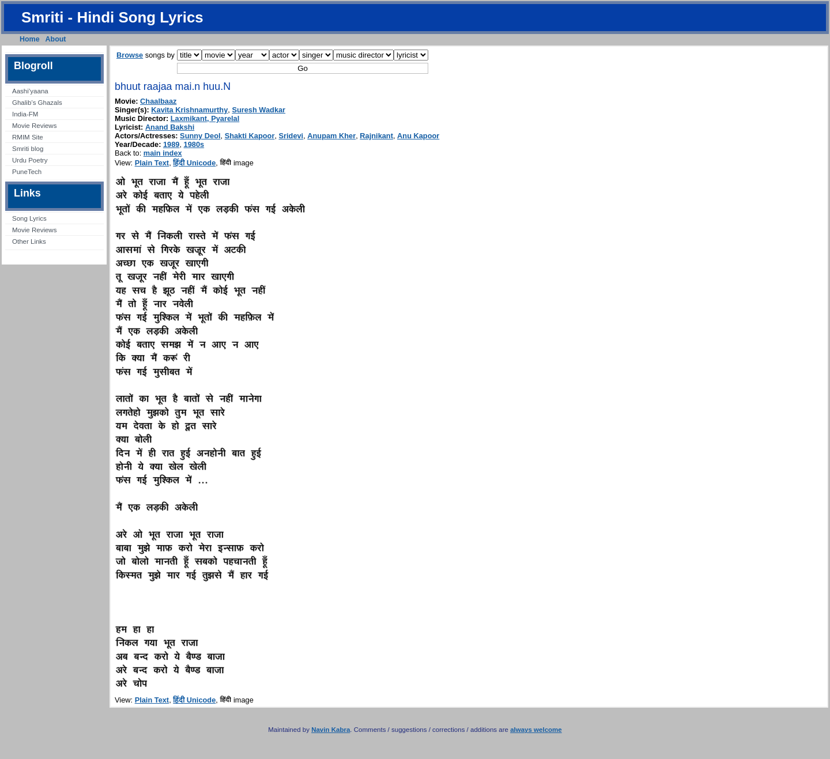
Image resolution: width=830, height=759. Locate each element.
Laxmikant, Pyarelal (205, 118)
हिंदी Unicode (194, 162)
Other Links (29, 241)
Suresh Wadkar (258, 109)
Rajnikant (376, 135)
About (56, 39)
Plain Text (152, 162)
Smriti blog (27, 148)
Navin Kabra (330, 729)
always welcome (536, 729)
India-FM (25, 114)
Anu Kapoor (418, 135)
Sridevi (291, 135)
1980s (194, 144)
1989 (171, 144)
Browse (129, 55)
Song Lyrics (29, 218)
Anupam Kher (331, 135)
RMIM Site (27, 137)
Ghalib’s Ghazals (37, 102)
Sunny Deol (200, 135)
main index (163, 153)
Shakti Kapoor (250, 135)
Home (30, 39)
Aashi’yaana (30, 91)
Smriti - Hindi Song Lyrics (112, 17)
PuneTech (27, 171)
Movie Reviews (34, 125)
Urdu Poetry (29, 160)
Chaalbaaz (158, 101)
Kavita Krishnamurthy (189, 109)
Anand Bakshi (169, 127)
